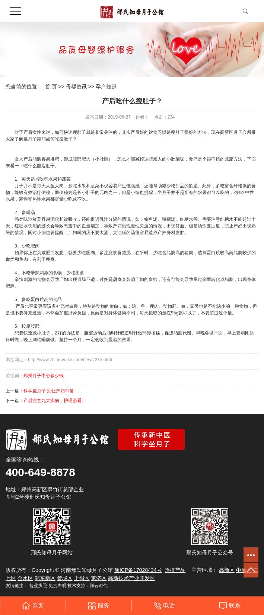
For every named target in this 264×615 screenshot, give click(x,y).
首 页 (51, 87)
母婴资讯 (76, 87)
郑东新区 (45, 578)
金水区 (25, 578)
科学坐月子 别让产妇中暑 (48, 391)
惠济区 (98, 578)
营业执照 (38, 585)
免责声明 (57, 585)
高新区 (227, 570)
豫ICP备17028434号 (138, 570)
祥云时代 (99, 585)
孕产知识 (106, 87)
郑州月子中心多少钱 (43, 375)
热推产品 (175, 570)
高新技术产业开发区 (131, 578)
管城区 (65, 578)
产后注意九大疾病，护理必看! (53, 400)
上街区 (82, 578)
